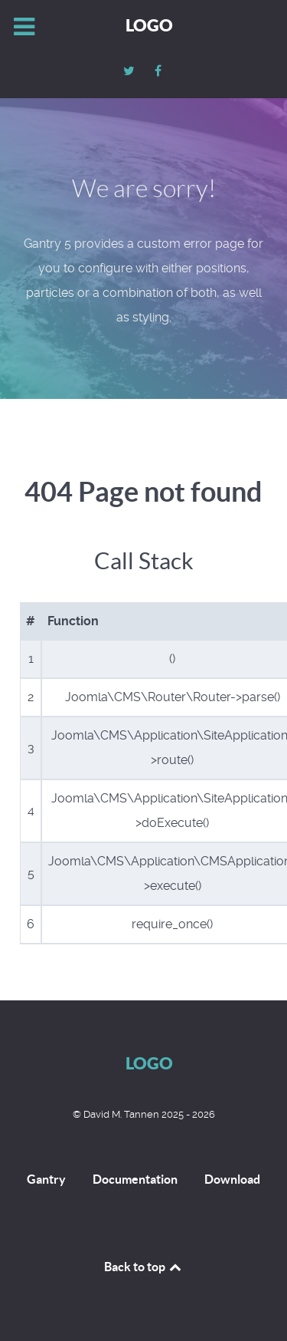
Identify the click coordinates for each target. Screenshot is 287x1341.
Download (232, 1179)
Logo (149, 25)
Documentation (135, 1179)
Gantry (46, 1179)
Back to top (144, 1266)
